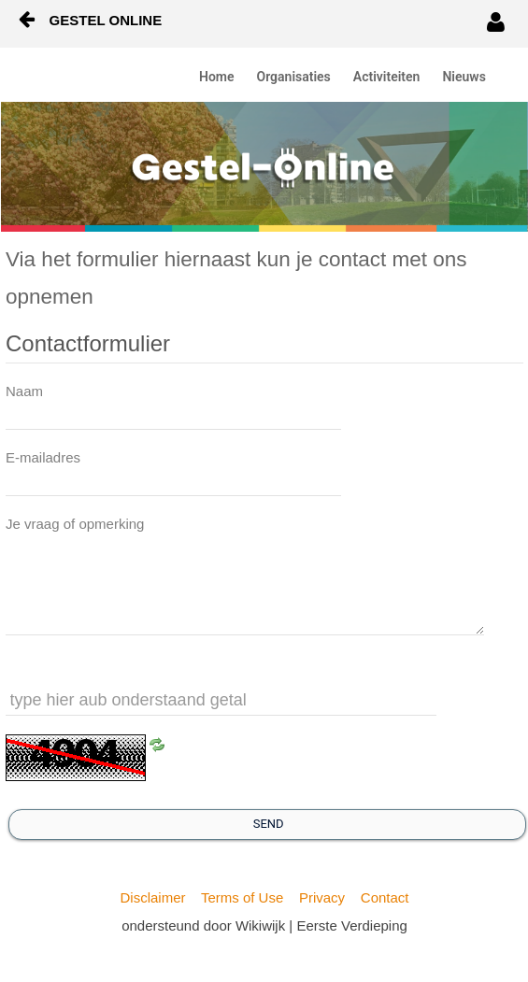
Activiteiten (387, 76)
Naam (24, 391)
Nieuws (463, 76)
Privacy (322, 897)
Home (217, 76)
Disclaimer (152, 897)
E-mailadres (43, 457)
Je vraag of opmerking (75, 524)
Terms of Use (242, 897)
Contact (385, 897)
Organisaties (294, 76)
